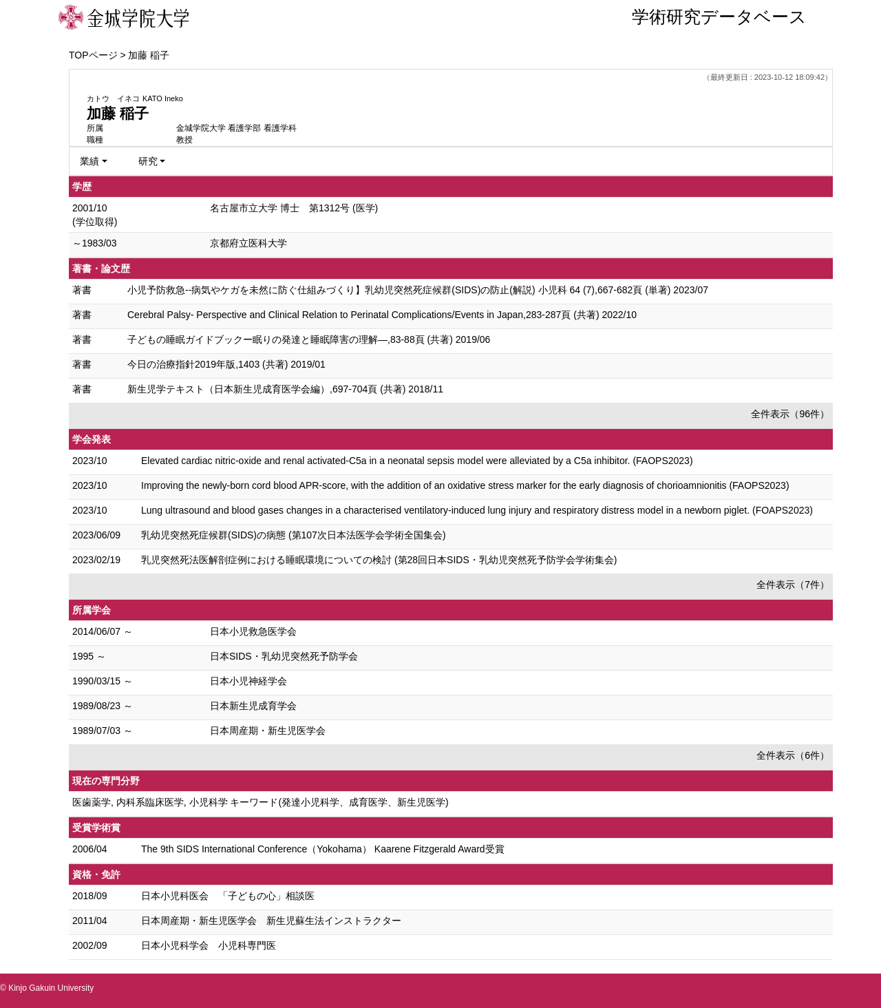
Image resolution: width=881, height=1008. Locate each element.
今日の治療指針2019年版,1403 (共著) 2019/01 (226, 364)
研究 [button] (148, 161)
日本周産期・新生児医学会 (268, 730)
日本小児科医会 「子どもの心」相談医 (228, 895)
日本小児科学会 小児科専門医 (208, 945)
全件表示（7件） (792, 584)
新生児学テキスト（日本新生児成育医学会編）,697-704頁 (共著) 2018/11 (285, 389)
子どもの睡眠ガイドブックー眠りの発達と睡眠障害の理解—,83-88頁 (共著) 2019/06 (308, 339)
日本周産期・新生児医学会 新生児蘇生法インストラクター (271, 920)
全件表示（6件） (792, 755)
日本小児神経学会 (248, 680)
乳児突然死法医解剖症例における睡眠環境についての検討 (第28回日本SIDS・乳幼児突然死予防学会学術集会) (379, 559)
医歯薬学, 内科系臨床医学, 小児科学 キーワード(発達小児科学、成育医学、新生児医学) (260, 802)
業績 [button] (89, 161)
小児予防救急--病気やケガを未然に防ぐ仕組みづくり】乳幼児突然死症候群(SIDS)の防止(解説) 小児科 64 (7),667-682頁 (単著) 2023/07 (417, 289)
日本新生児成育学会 (253, 705)
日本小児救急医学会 (253, 631)
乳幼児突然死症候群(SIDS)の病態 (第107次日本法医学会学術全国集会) (293, 534)
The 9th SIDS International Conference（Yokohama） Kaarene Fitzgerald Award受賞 (323, 848)
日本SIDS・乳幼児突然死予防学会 (284, 656)
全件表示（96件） (790, 413)
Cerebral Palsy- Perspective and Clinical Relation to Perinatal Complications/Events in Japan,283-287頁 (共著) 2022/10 (382, 314)
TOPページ (93, 55)
